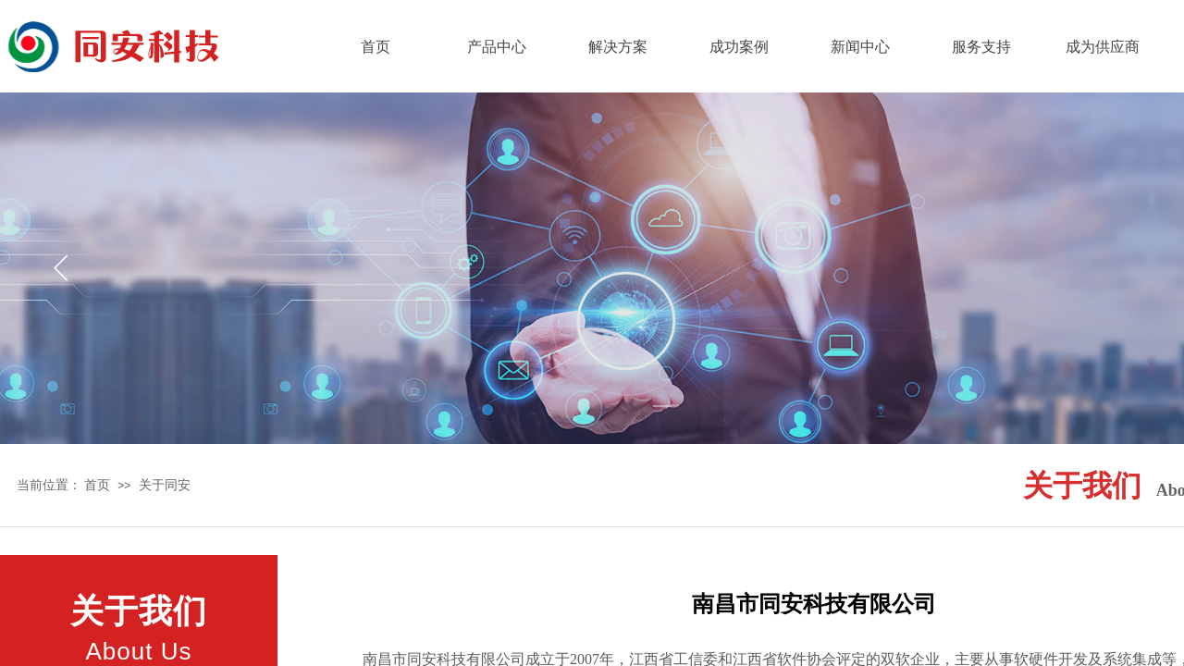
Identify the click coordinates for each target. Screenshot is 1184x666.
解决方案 (618, 47)
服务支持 (981, 47)
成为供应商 (1103, 47)
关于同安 (165, 484)
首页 (375, 47)
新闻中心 (860, 47)
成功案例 (739, 47)
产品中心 (496, 47)
